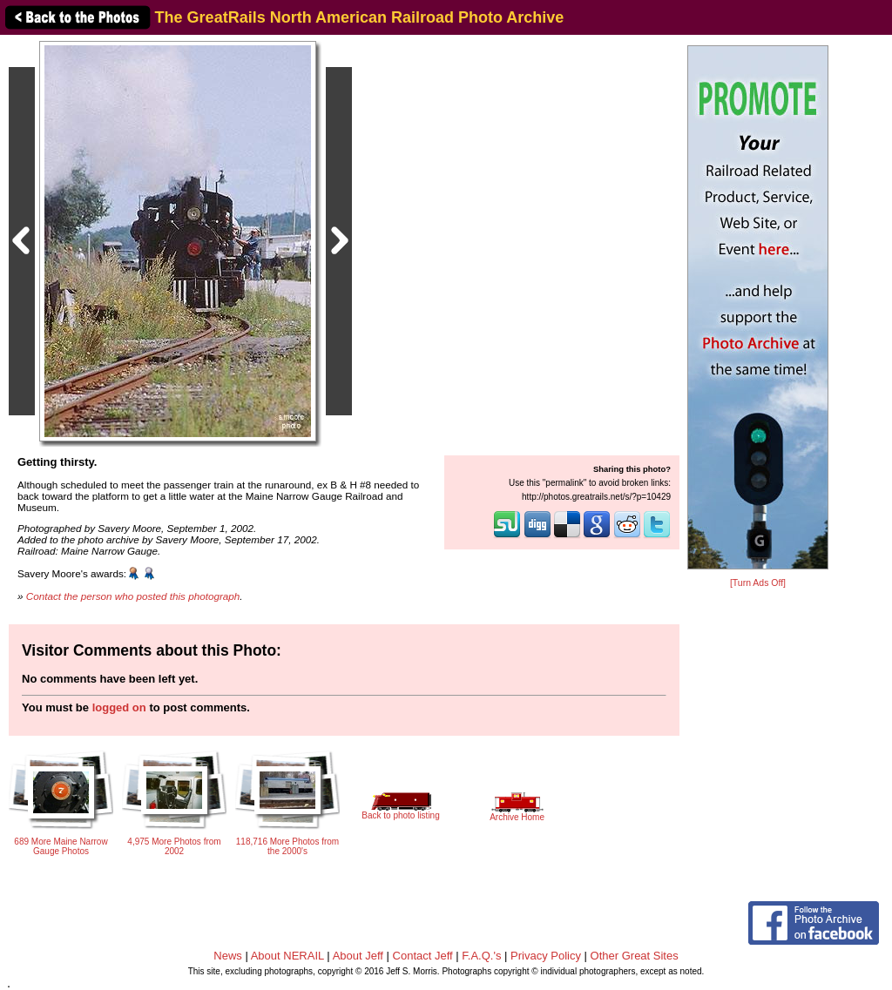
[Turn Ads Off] (758, 583)
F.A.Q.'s (481, 955)
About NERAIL (287, 955)
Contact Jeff (423, 955)
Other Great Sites (635, 955)
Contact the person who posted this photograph (133, 596)
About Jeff (358, 955)
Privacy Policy (545, 955)
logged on (119, 707)
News (227, 955)
